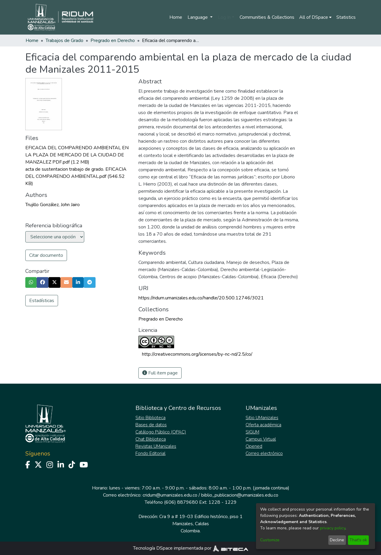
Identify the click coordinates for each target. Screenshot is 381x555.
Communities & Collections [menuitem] (267, 17)
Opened (254, 446)
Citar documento (46, 255)
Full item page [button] (160, 373)
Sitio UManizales (262, 418)
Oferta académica (263, 425)
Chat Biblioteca (150, 439)
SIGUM (252, 432)
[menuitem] (315, 17)
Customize (269, 540)
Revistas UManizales (155, 446)
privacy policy (332, 528)
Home (175, 17)
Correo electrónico (264, 453)
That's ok (358, 540)
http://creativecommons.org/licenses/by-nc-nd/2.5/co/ (197, 354)
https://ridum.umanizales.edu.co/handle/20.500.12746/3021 (201, 298)
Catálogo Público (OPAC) (160, 432)
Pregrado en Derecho (112, 40)
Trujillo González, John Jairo (52, 204)
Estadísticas (41, 300)
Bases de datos (151, 425)
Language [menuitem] (198, 17)
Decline (337, 540)
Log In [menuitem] (224, 17)
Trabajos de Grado (64, 40)
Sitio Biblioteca (150, 418)
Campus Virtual (261, 439)
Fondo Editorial (150, 453)
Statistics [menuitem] (346, 17)
